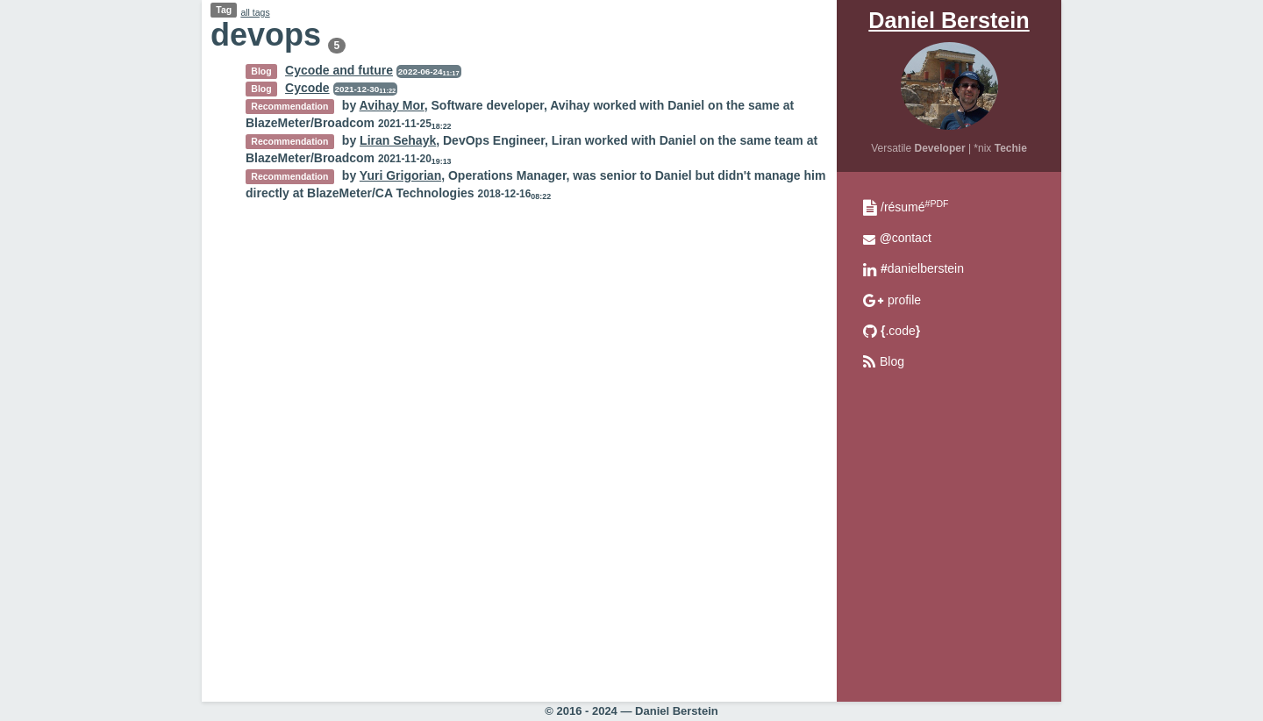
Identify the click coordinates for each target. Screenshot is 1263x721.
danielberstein (922, 268)
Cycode (307, 88)
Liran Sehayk (398, 140)
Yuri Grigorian (400, 175)
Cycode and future (339, 70)
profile (904, 300)
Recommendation (289, 106)
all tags (254, 12)
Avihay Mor (392, 105)
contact (905, 238)
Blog (892, 361)
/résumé (914, 207)
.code (900, 331)
